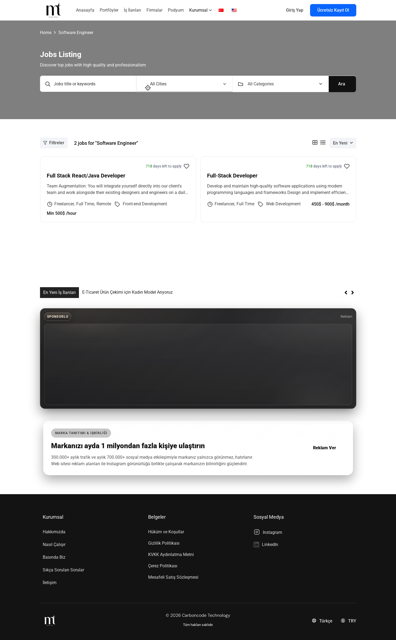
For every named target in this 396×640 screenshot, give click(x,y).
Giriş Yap (294, 10)
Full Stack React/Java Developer (86, 175)
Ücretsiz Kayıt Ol (333, 10)
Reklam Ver (324, 447)
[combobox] (285, 84)
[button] (352, 292)
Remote (103, 203)
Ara (341, 83)
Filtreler (53, 142)
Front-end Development (145, 203)
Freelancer (64, 203)
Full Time (85, 203)
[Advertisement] (198, 364)
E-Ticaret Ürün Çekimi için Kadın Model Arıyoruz (127, 291)
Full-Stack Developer (232, 175)
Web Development (283, 203)
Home (45, 32)
